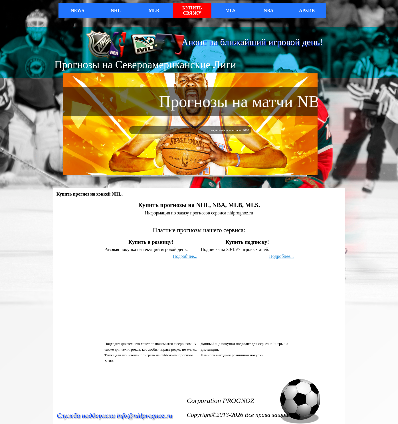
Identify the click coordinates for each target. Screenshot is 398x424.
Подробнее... (185, 256)
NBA (269, 10)
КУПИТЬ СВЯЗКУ (192, 10)
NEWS (77, 10)
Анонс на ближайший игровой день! (252, 42)
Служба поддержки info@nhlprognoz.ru (114, 415)
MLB (154, 10)
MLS (230, 10)
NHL (116, 10)
